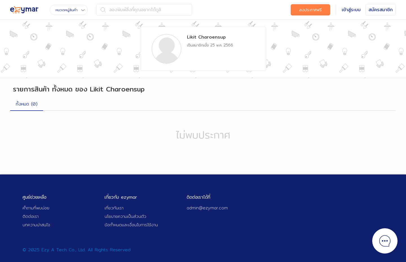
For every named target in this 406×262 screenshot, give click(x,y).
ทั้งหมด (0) (26, 104)
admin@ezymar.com (207, 208)
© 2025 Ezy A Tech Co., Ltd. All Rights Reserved (77, 249)
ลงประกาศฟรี (310, 10)
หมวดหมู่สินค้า (70, 10)
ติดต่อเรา (31, 216)
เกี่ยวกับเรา (114, 208)
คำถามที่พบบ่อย (36, 208)
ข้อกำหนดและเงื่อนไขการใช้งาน (131, 224)
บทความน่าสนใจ (36, 224)
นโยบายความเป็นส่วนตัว (125, 216)
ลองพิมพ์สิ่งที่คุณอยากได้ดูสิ (131, 9)
